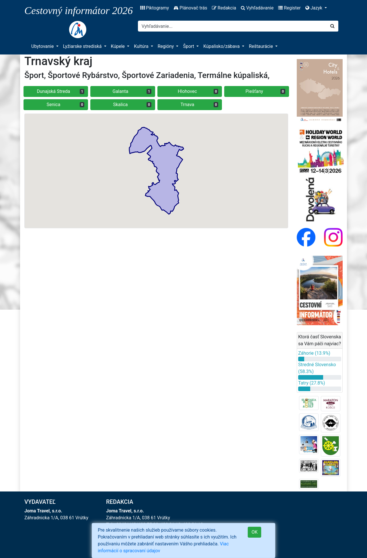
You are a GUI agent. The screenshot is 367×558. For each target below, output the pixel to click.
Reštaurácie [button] (261, 46)
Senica (66, 104)
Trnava (199, 104)
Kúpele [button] (118, 46)
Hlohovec (198, 91)
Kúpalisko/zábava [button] (222, 46)
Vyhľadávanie (257, 8)
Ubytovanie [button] (43, 46)
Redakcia (224, 8)
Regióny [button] (166, 46)
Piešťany (265, 91)
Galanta (132, 91)
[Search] (232, 26)
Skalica (132, 104)
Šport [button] (189, 46)
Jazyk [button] (314, 8)
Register (289, 8)
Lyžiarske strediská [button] (83, 46)
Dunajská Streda (61, 91)
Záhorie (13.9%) (314, 353)
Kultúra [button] (141, 46)
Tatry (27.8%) (311, 383)
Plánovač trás (190, 8)
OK (254, 532)
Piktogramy (154, 8)
